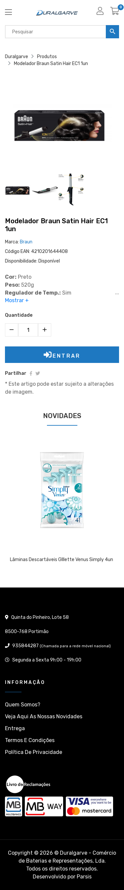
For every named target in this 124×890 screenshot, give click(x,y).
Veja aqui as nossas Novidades (43, 716)
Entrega (15, 728)
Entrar (62, 354)
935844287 (25, 646)
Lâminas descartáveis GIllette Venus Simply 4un (61, 559)
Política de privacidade (33, 752)
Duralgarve (16, 56)
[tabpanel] (62, 507)
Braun (26, 242)
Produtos (47, 56)
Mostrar (17, 300)
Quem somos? (22, 704)
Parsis (84, 876)
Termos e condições (30, 740)
